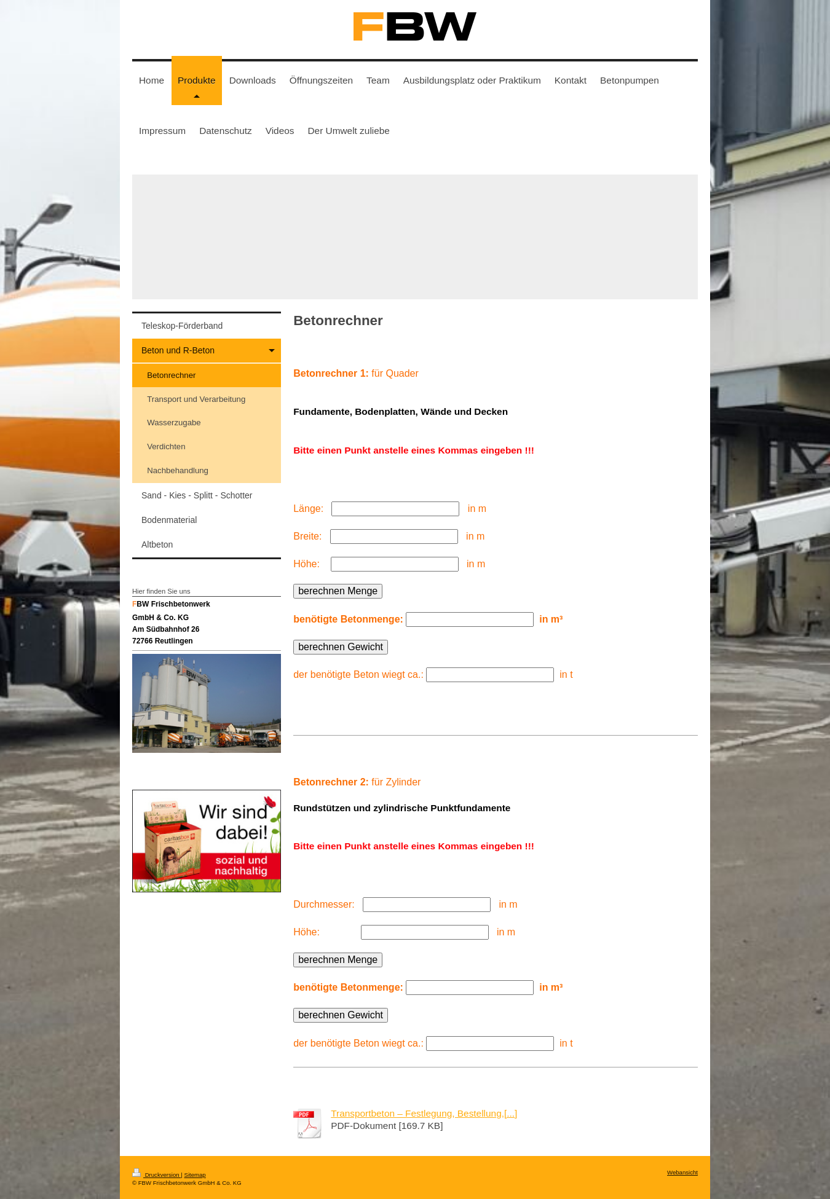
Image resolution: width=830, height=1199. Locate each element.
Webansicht (682, 1172)
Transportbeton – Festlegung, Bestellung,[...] (424, 1113)
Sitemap (194, 1174)
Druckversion (156, 1174)
